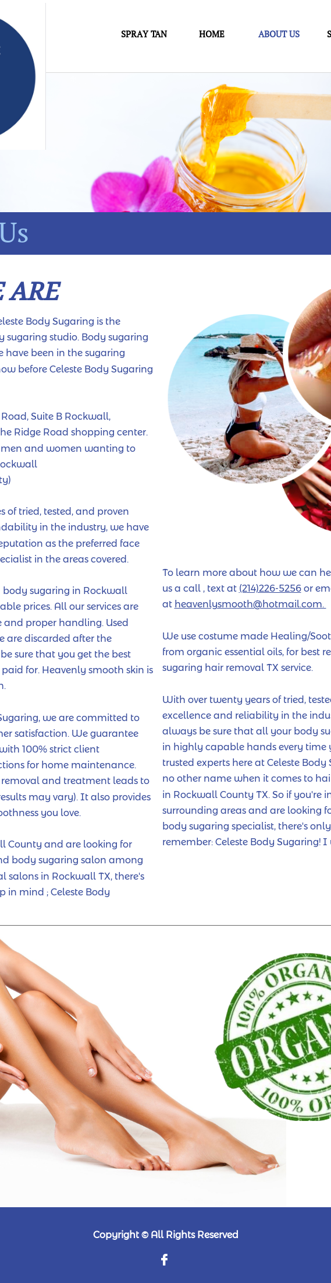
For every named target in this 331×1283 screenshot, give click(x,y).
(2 (243, 588)
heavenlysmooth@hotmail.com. (250, 604)
